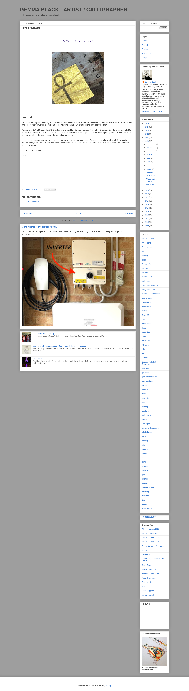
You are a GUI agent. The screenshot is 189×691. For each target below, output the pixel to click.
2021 (147, 138)
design (144, 328)
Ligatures (145, 411)
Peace (144, 458)
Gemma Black (150, 82)
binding (145, 256)
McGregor (146, 424)
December (151, 144)
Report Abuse (149, 517)
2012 (147, 215)
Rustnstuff (146, 586)
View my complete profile (152, 111)
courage (145, 311)
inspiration (146, 398)
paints (144, 453)
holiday (145, 390)
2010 (147, 222)
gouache (145, 372)
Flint (143, 349)
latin (143, 402)
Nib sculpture (38, 358)
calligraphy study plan (150, 285)
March (149, 169)
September (151, 151)
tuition (144, 504)
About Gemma (147, 45)
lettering (145, 407)
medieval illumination (150, 428)
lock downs (146, 415)
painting (145, 449)
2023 (147, 130)
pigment (145, 466)
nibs (143, 445)
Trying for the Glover (151, 180)
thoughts (145, 496)
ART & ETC (146, 550)
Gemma (145, 358)
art (143, 251)
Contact (145, 49)
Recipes (145, 58)
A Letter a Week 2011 (150, 533)
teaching (145, 492)
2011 (147, 218)
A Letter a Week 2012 (150, 537)
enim (144, 336)
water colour (147, 509)
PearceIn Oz (147, 582)
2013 (147, 211)
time (143, 500)
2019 (147, 190)
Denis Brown (147, 565)
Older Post (128, 213)
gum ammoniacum (149, 377)
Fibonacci (146, 345)
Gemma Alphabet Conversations (149, 363)
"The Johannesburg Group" (44, 333)
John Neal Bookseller (150, 574)
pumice (145, 470)
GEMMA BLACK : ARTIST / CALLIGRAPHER (73, 9)
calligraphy (146, 281)
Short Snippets (148, 591)
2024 (147, 127)
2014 (147, 208)
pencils (145, 462)
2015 (147, 204)
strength (145, 479)
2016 (147, 201)
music (144, 436)
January (150, 172)
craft (143, 319)
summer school (148, 487)
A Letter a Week (148, 239)
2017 (147, 197)
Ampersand (146, 243)
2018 (147, 194)
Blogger (109, 686)
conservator (146, 307)
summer (145, 483)
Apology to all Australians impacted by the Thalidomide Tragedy (59, 346)
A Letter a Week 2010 (150, 529)
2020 (147, 141)
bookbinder (146, 268)
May (149, 162)
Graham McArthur (149, 569)
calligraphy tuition (149, 290)
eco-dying (146, 332)
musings (145, 441)
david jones (146, 324)
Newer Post (27, 213)
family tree (146, 341)
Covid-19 (145, 315)
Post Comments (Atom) (83, 220)
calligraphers (147, 277)
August (150, 155)
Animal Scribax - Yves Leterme (154, 546)
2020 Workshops (153, 176)
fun (143, 353)
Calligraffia (146, 554)
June (149, 158)
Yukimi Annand (148, 595)
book (144, 260)
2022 (147, 134)
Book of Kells (147, 264)
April (149, 165)
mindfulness (147, 432)
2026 (147, 123)
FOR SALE (146, 53)
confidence (146, 302)
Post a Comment (32, 201)
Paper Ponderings (149, 578)
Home (78, 213)
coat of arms (147, 298)
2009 (147, 226)
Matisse (145, 419)
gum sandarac (147, 381)
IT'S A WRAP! (151, 185)
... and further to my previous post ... (39, 226)
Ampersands (147, 247)
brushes (145, 273)
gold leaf (145, 368)
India (144, 394)
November (151, 148)
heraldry (145, 385)
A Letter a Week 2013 (150, 542)
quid (143, 475)
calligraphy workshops (151, 294)
